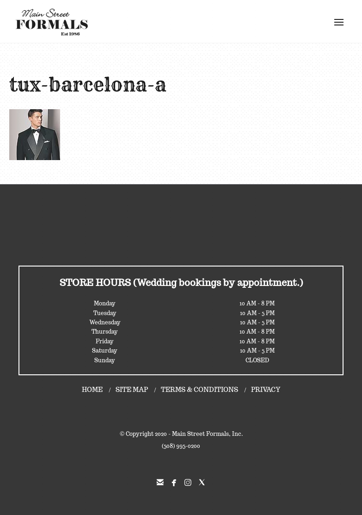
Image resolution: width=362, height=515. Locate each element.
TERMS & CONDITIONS (199, 389)
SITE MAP (132, 389)
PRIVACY (266, 389)
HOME (92, 389)
